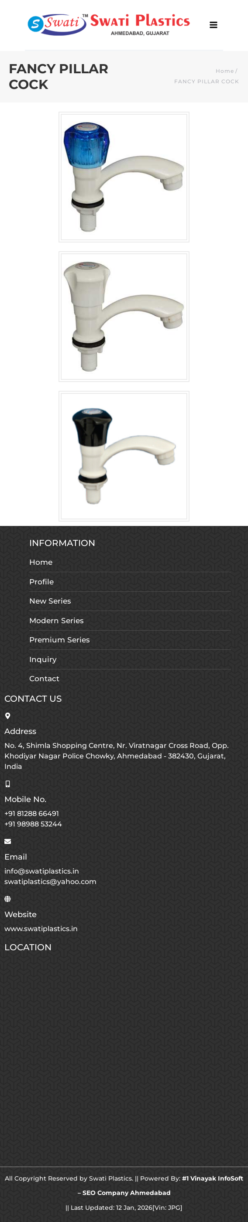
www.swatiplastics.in (41, 929)
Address (20, 731)
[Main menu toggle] (214, 25)
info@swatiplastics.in (41, 871)
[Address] (7, 716)
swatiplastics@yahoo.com (50, 881)
